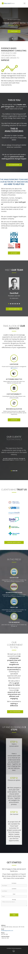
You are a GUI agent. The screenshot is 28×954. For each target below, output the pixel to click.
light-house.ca (14, 368)
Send (14, 914)
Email (14, 894)
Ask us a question (14, 309)
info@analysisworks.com (7, 930)
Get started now (14, 164)
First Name (14, 883)
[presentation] (10, 909)
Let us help (14, 253)
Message (14, 899)
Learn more (14, 419)
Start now (14, 31)
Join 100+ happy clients (14, 542)
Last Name (14, 888)
